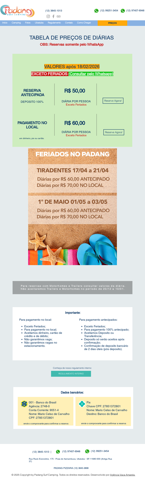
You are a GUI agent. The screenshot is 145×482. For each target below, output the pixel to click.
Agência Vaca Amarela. (122, 474)
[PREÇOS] (112, 23)
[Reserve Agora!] (113, 101)
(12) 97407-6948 (71, 451)
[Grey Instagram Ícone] (48, 16)
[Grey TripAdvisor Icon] (58, 16)
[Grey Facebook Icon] (53, 16)
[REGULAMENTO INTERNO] (71, 374)
